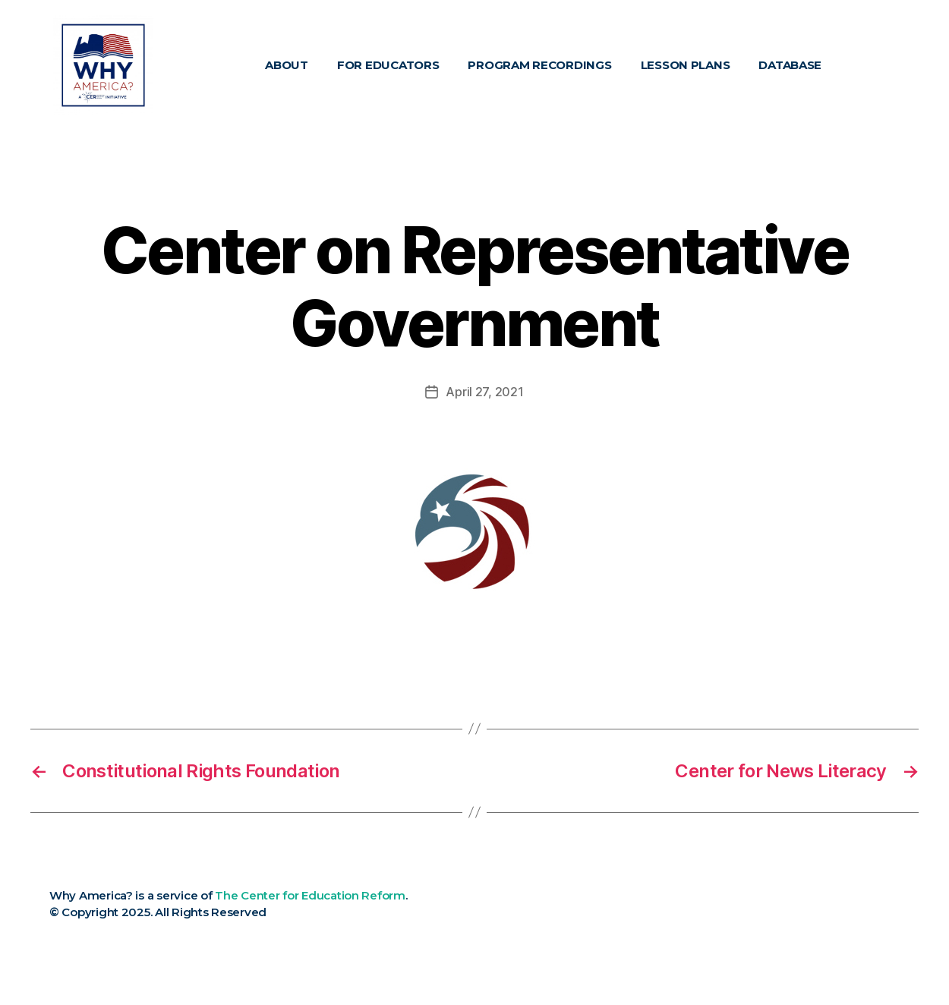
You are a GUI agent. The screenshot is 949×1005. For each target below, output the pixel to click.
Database (789, 65)
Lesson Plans (685, 65)
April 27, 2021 (484, 391)
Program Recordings (539, 65)
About (286, 65)
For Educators (388, 65)
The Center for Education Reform (310, 895)
